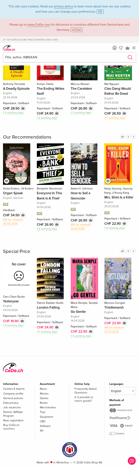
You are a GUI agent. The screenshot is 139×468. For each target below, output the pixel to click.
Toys (42, 412)
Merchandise (48, 407)
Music (43, 389)
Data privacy (10, 403)
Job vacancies (12, 407)
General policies (13, 398)
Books (44, 403)
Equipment (46, 417)
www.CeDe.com (38, 25)
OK (100, 12)
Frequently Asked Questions (86, 390)
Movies (44, 393)
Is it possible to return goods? (84, 399)
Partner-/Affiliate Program (13, 413)
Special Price (16, 251)
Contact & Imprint (13, 389)
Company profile (13, 393)
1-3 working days (13, 112)
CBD (42, 421)
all (122, 136)
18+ (42, 430)
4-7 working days (114, 118)
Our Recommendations (27, 137)
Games (44, 398)
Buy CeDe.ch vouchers (11, 426)
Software (45, 426)
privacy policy (63, 6)
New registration (13, 420)
